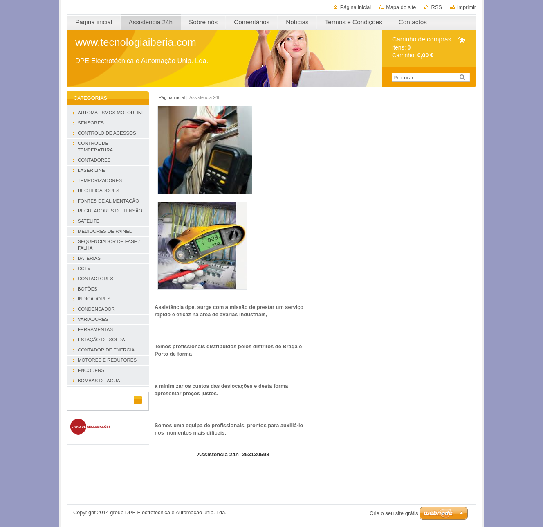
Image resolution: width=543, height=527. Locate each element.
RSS (436, 7)
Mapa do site (401, 7)
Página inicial (355, 7)
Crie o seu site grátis (394, 513)
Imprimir (466, 7)
